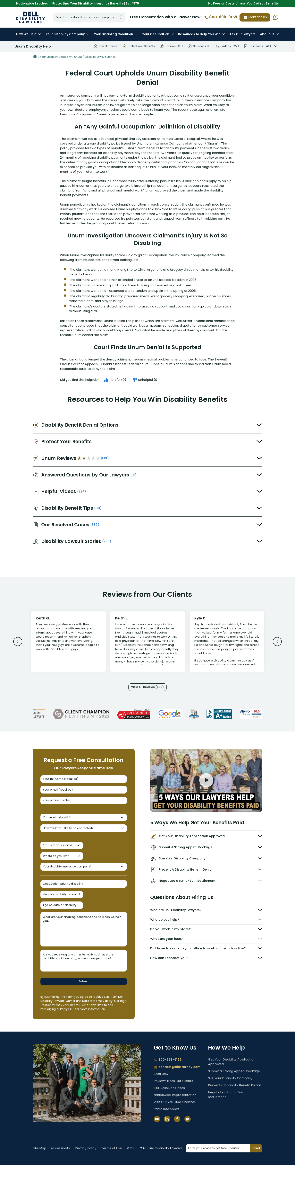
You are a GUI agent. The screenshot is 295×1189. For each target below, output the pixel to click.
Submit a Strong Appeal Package (234, 1095)
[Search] (120, 17)
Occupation (158, 34)
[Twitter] (187, 1143)
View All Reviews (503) (147, 688)
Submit (83, 1005)
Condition (116, 34)
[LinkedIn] (167, 1143)
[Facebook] (177, 1143)
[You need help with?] (83, 826)
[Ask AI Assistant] (276, 17)
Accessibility (60, 1172)
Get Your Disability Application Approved (231, 1085)
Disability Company (67, 34)
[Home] (35, 57)
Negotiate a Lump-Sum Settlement (226, 1118)
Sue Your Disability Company (230, 1102)
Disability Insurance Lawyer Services (30, 17)
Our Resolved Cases (169, 1112)
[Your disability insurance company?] (83, 883)
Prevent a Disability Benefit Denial (234, 1109)
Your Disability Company (56, 57)
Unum (78, 57)
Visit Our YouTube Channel (174, 1126)
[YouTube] (157, 1143)
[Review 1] (68, 641)
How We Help (28, 34)
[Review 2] (147, 643)
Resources (201, 34)
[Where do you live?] (61, 870)
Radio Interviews (166, 1133)
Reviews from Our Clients (173, 1105)
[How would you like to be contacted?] (83, 839)
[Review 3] (227, 643)
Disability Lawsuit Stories (100, 57)
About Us (269, 34)
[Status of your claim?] (61, 858)
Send (256, 1172)
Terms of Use (111, 1172)
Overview (161, 1098)
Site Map (39, 1172)
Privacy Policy (85, 1172)
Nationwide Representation (175, 1119)
